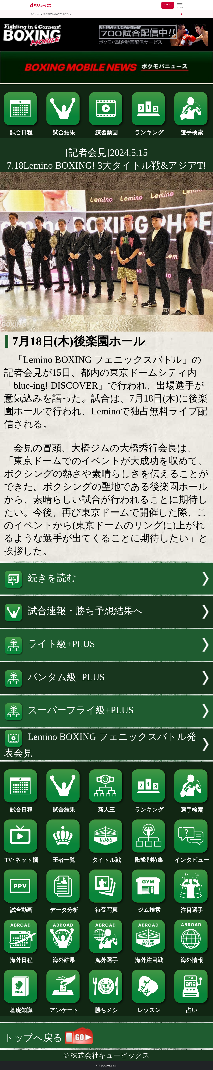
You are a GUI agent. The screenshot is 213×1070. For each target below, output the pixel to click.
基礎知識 (21, 1007)
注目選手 (191, 907)
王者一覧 (64, 857)
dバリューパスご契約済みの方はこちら (51, 14)
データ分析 (64, 907)
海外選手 (106, 957)
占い (191, 1007)
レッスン (149, 1007)
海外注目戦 (149, 957)
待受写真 (106, 907)
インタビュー (191, 857)
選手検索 (191, 130)
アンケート (64, 1007)
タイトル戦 (106, 857)
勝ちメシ (106, 1007)
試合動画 (21, 907)
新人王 (106, 807)
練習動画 (106, 130)
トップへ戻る (48, 1037)
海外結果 (64, 957)
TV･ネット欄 (21, 857)
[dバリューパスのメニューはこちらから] (179, 5)
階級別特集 (149, 857)
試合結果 (64, 130)
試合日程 (21, 130)
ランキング (149, 130)
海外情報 (191, 957)
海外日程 (21, 957)
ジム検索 (149, 907)
